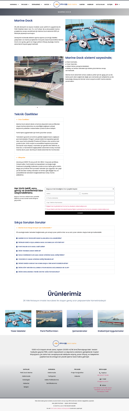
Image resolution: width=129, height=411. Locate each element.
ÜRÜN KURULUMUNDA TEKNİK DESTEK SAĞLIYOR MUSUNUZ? (39, 272)
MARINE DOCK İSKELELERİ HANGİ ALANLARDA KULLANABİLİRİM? (40, 238)
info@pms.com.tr (102, 381)
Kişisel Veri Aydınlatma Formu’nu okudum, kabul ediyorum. (66, 206)
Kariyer (82, 4)
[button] (16, 80)
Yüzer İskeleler (18, 331)
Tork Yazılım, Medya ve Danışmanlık (60, 408)
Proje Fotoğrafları (77, 373)
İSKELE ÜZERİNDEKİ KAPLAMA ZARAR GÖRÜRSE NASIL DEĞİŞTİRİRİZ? (41, 255)
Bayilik (47, 4)
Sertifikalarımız (51, 383)
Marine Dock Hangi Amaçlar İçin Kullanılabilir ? (35, 228)
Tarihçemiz (52, 376)
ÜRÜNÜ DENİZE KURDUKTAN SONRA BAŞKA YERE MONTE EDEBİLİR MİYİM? (43, 263)
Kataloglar (100, 4)
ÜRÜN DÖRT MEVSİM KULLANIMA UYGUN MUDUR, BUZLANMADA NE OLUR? (43, 268)
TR (117, 4)
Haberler (90, 4)
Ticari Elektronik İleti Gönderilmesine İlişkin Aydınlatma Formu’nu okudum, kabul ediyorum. (77, 209)
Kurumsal (14, 4)
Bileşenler (21, 157)
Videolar (77, 376)
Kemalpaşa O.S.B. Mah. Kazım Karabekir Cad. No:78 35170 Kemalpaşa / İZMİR (103, 389)
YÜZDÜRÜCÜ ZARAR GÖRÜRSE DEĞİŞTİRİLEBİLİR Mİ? (36, 259)
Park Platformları (49, 331)
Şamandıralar (79, 331)
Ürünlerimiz (37, 4)
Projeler (25, 4)
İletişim (109, 4)
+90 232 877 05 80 (103, 375)
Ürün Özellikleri (23, 120)
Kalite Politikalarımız (52, 380)
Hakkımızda (26, 376)
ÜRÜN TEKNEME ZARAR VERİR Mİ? (29, 251)
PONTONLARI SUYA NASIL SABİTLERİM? (31, 247)
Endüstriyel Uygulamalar (111, 331)
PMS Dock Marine (26, 373)
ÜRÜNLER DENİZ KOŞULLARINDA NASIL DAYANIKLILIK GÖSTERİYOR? (41, 242)
